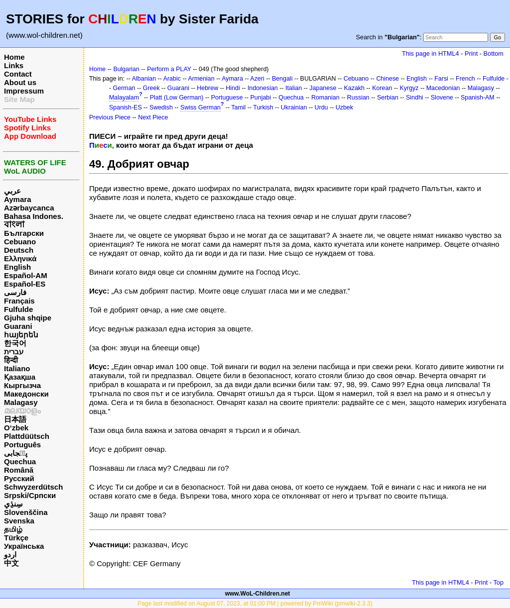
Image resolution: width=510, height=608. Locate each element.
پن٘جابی (15, 453)
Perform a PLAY (169, 69)
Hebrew (207, 88)
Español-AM (25, 275)
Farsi (441, 78)
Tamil (238, 107)
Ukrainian (294, 107)
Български (24, 233)
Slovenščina (26, 512)
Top (498, 582)
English (17, 267)
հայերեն (21, 334)
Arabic (172, 78)
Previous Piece (109, 117)
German (124, 88)
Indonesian (263, 88)
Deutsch (18, 250)
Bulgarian (126, 69)
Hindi (233, 88)
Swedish (161, 107)
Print (471, 53)
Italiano (17, 368)
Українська (24, 546)
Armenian (201, 78)
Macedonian (443, 88)
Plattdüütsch (26, 436)
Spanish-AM (478, 97)
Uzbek (344, 107)
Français (19, 301)
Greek (151, 88)
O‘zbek (16, 427)
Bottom (494, 53)
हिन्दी (11, 360)
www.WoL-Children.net (257, 593)
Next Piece (153, 117)
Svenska (19, 520)
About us (20, 82)
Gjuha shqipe (27, 317)
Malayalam (124, 97)
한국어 (15, 343)
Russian (358, 97)
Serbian (387, 97)
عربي (12, 191)
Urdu (321, 107)
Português (22, 444)
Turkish (263, 107)
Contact (18, 74)
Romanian (325, 97)
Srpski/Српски (30, 495)
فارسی (15, 292)
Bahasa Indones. (33, 216)
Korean (382, 88)
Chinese (387, 78)
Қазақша (19, 377)
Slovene (442, 97)
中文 (11, 563)
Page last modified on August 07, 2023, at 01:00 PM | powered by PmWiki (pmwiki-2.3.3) (254, 603)
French (465, 78)
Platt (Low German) (177, 97)
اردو (10, 554)
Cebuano (20, 241)
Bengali (282, 78)
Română (18, 470)
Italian (293, 88)
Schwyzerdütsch (33, 487)
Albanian (144, 78)
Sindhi (414, 97)
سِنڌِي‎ (13, 504)
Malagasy (21, 402)
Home (14, 57)
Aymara (17, 199)
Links (13, 65)
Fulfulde (18, 309)
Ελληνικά (20, 258)
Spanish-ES (125, 107)
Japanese (322, 88)
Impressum (24, 91)
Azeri (257, 78)
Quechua (20, 461)
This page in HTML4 (430, 53)
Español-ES (24, 284)
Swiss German (200, 107)
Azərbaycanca (29, 207)
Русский (19, 478)
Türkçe (16, 537)
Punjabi (261, 97)
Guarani (18, 326)
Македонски (26, 394)
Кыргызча (22, 385)
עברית (13, 351)
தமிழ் (13, 529)
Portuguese (227, 97)
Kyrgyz (409, 88)
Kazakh (354, 88)
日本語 (15, 419)
